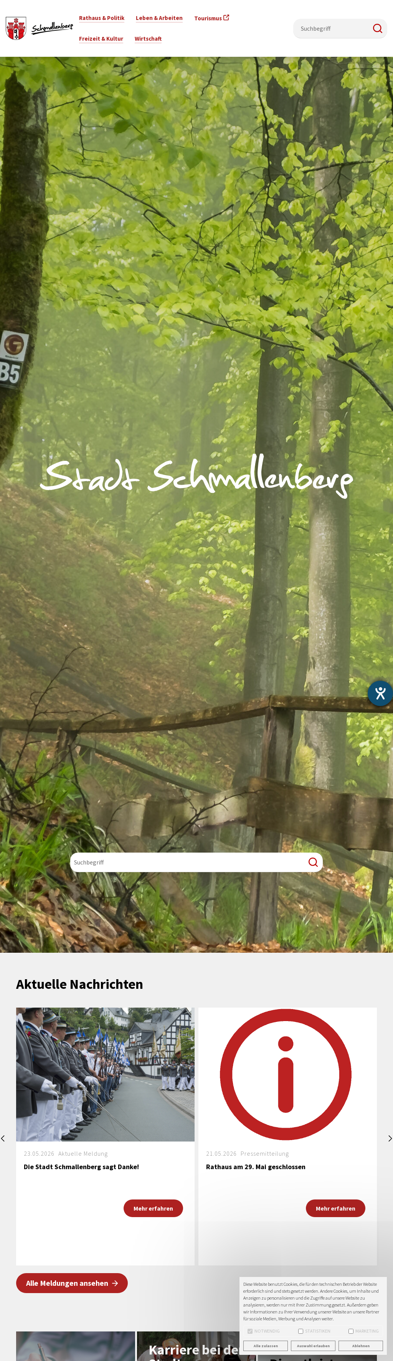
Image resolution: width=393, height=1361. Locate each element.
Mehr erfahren (153, 1208)
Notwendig (264, 1331)
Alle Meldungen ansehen (67, 1283)
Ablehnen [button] (361, 1345)
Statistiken (314, 1331)
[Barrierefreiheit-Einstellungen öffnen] (380, 693)
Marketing (363, 1331)
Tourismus (208, 18)
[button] (377, 28)
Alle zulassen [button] (266, 1345)
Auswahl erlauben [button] (313, 1345)
